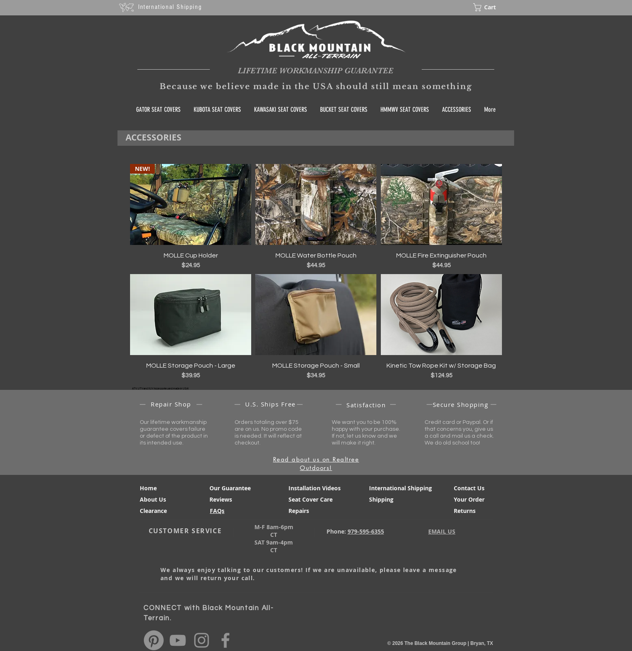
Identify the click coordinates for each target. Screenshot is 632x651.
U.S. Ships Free (270, 404)
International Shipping (170, 7)
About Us (153, 499)
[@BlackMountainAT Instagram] (201, 640)
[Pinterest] (154, 640)
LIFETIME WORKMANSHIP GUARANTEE (315, 70)
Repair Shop (171, 404)
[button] (490, 7)
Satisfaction (366, 405)
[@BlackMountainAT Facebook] (225, 640)
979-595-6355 (366, 531)
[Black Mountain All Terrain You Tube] (178, 640)
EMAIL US (441, 531)
